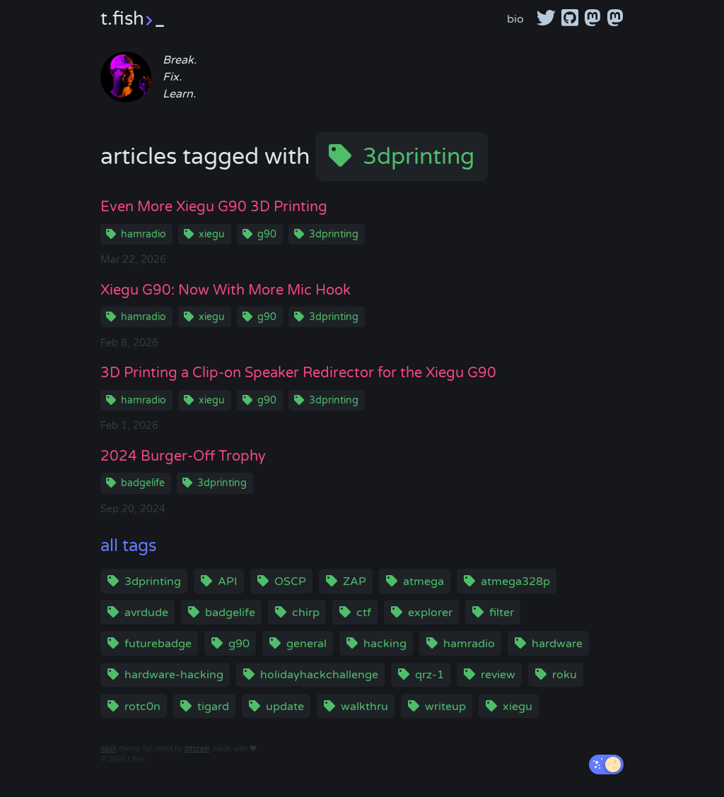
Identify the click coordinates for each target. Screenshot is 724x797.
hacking (385, 644)
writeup (445, 706)
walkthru (364, 706)
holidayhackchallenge (319, 675)
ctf (363, 613)
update (285, 706)
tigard (213, 706)
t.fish (132, 19)
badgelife (143, 483)
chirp (306, 613)
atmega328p (515, 581)
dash (108, 749)
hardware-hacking (173, 675)
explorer (430, 613)
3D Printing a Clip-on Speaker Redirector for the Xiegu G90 (298, 373)
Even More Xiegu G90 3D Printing (213, 207)
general (306, 644)
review (498, 675)
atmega (423, 581)
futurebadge (158, 644)
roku (564, 675)
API (228, 581)
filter (501, 613)
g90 (266, 234)
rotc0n (142, 706)
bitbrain (197, 749)
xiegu (212, 234)
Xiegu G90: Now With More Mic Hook (225, 290)
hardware (557, 644)
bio (515, 19)
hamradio (143, 234)
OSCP (290, 581)
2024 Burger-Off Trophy (183, 456)
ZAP (354, 581)
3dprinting (418, 156)
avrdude (146, 613)
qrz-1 (429, 675)
